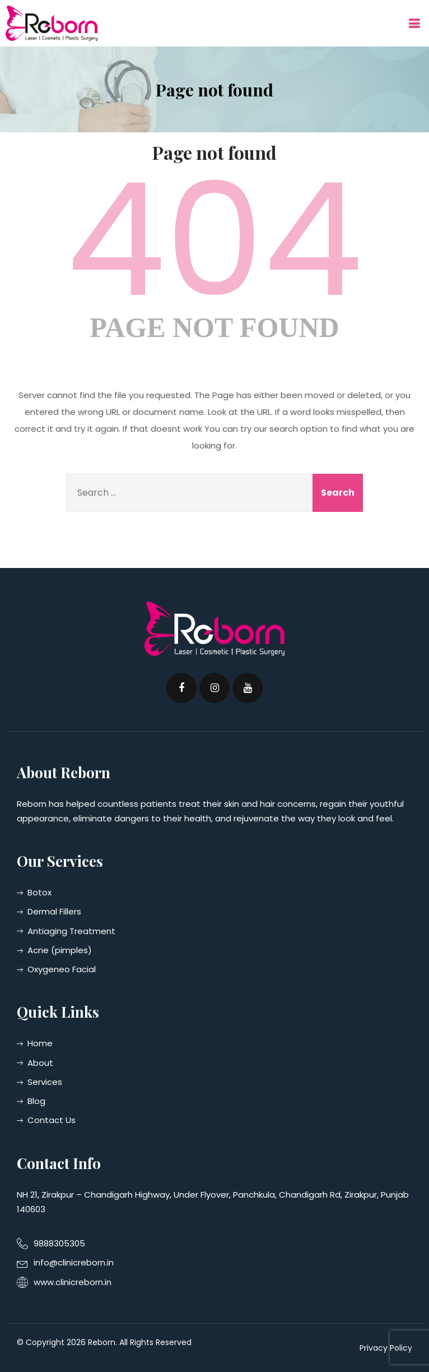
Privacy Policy (386, 1347)
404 (214, 240)
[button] (413, 23)
